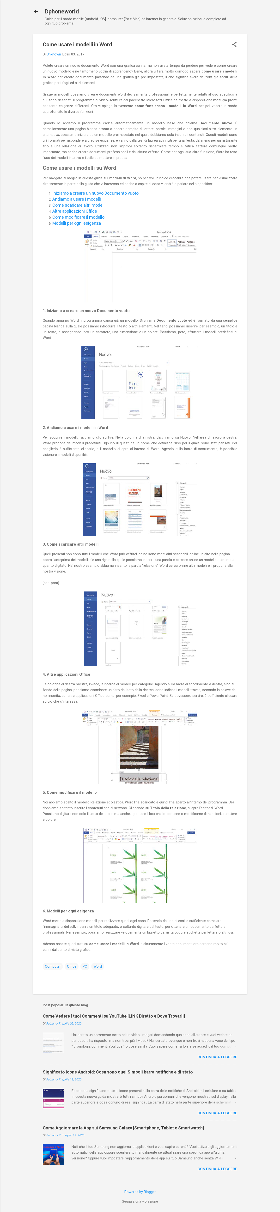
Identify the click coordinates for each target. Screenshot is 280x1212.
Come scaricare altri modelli (78, 205)
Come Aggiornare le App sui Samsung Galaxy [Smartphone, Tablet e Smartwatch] (123, 1127)
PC (85, 966)
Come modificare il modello (78, 217)
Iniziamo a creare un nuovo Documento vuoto (95, 193)
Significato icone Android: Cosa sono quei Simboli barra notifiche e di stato (118, 1071)
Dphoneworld (62, 11)
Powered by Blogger (140, 1192)
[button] (234, 45)
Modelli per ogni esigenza (76, 223)
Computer (53, 966)
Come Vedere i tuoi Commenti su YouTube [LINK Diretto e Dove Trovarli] (114, 1016)
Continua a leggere (217, 1057)
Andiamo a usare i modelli (76, 199)
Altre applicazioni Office (74, 211)
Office (71, 966)
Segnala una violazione (140, 1201)
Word (97, 966)
